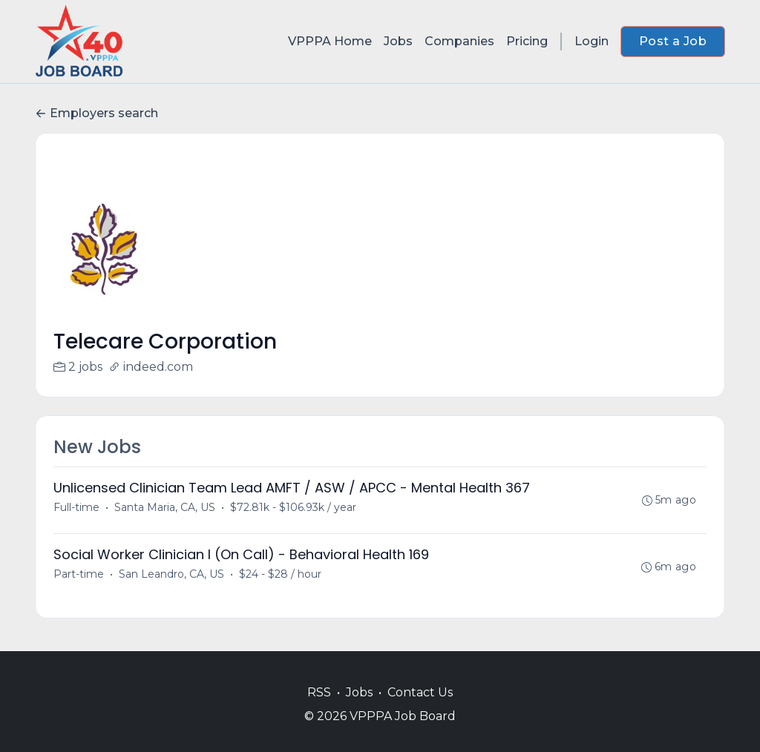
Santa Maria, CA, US (164, 507)
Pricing (527, 41)
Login (591, 41)
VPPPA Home (330, 41)
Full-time (76, 507)
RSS (319, 692)
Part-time (78, 574)
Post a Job (673, 41)
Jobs (398, 41)
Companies (459, 41)
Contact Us (420, 692)
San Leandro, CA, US (171, 574)
